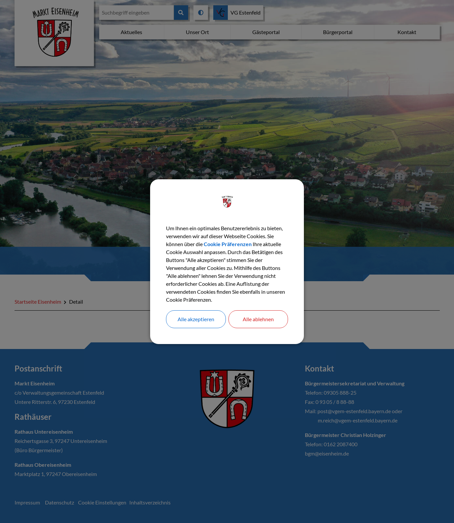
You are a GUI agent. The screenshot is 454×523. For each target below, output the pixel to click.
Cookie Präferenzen (228, 244)
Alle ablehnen (258, 319)
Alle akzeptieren (196, 319)
